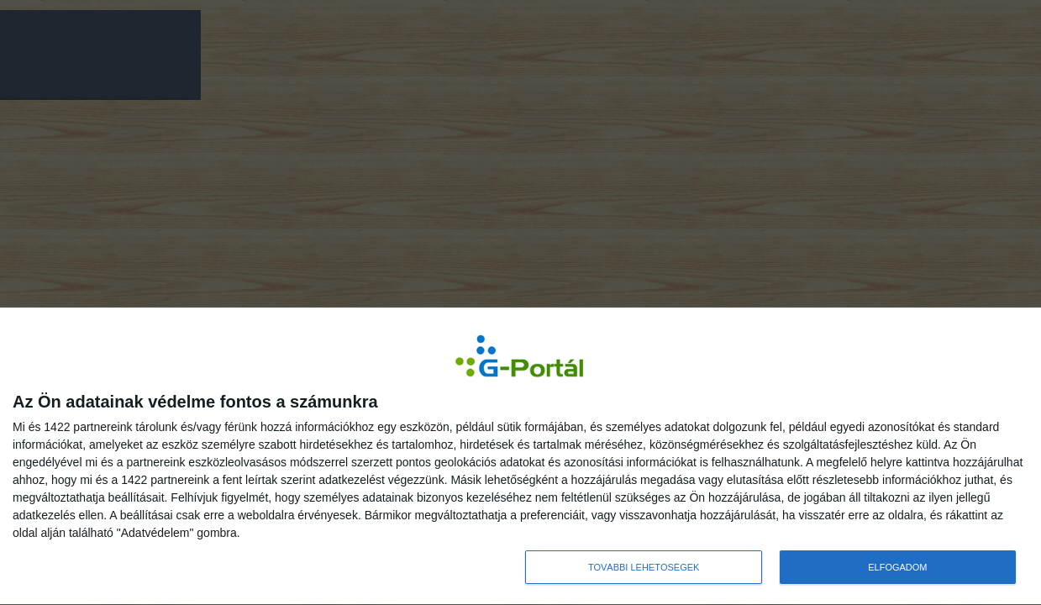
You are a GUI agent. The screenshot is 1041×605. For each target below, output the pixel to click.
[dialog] (520, 456)
